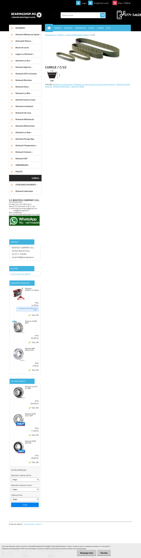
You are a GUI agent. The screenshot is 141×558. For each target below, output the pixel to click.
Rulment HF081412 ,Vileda (31, 289)
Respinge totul (86, 552)
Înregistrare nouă (100, 3)
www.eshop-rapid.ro (33, 524)
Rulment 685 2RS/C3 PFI (30, 349)
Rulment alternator (61, 86)
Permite (104, 552)
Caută (25, 505)
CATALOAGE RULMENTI (21, 274)
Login (84, 3)
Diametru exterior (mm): (21, 485)
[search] (102, 15)
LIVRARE (100, 28)
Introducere (50, 34)
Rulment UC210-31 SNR (31, 387)
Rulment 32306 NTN (31, 322)
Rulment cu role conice (63, 84)
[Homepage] (50, 28)
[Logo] (26, 15)
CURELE (91, 28)
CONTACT (58, 28)
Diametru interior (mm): (21, 475)
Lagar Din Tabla (77, 86)
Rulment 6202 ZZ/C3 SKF (30, 415)
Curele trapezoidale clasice (77, 34)
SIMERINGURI (80, 28)
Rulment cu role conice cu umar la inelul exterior (94, 84)
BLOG (108, 28)
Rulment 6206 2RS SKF (30, 442)
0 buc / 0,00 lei (124, 3)
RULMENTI (68, 28)
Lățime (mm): (16, 495)
